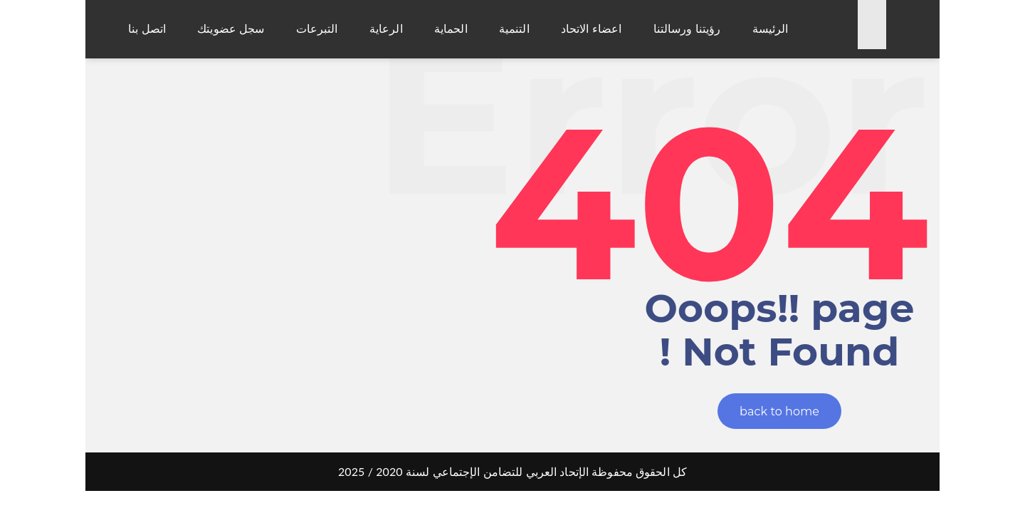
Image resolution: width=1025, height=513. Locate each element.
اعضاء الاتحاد (591, 29)
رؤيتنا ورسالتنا (687, 29)
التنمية (514, 29)
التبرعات (317, 29)
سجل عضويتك (230, 29)
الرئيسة (770, 29)
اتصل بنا (147, 29)
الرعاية (386, 29)
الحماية (451, 29)
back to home (779, 411)
